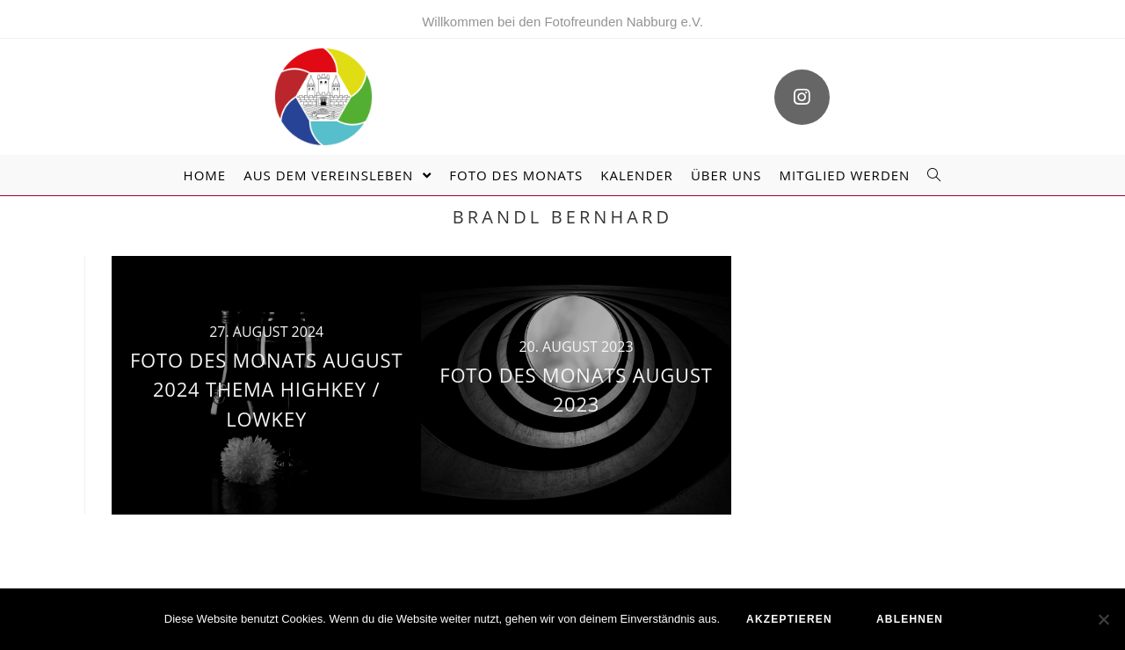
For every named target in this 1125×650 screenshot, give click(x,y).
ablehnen (909, 619)
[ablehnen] (1103, 619)
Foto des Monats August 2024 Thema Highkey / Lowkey (266, 389)
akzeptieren (789, 619)
